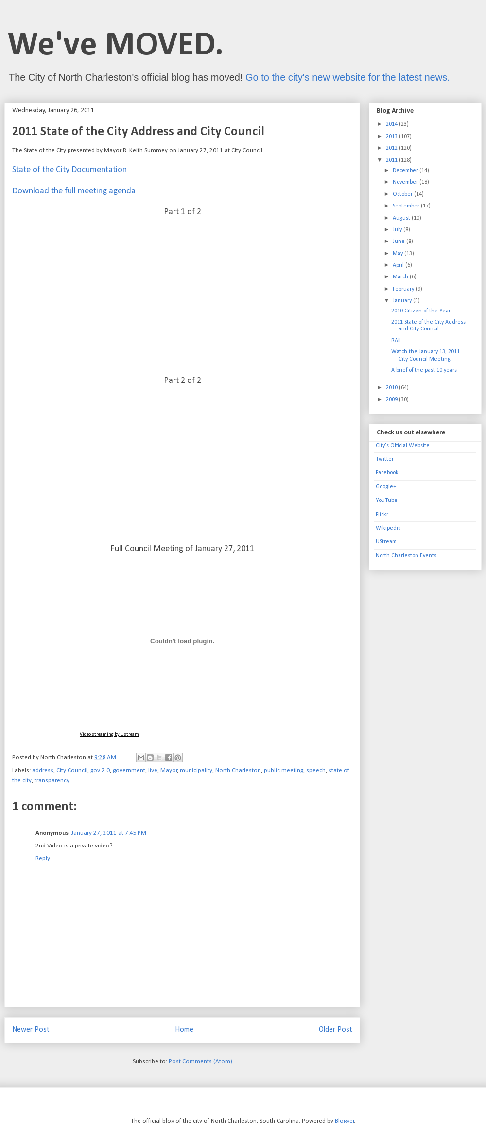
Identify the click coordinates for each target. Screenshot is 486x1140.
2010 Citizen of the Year (421, 311)
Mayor (168, 770)
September (407, 206)
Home (184, 1030)
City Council (71, 770)
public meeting (283, 770)
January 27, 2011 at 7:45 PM (108, 833)
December (406, 170)
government (129, 770)
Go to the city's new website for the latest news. (347, 77)
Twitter (385, 459)
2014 (392, 124)
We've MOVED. (116, 46)
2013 (392, 136)
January (403, 301)
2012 (392, 148)
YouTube (387, 500)
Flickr (382, 515)
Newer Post (31, 1030)
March (401, 277)
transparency (52, 780)
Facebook (387, 473)
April (399, 265)
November (406, 182)
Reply (42, 858)
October (403, 194)
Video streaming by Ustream (109, 734)
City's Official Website (403, 446)
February (404, 289)
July (398, 230)
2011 (392, 160)
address (42, 770)
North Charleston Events (406, 556)
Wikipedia (388, 528)
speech (316, 770)
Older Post (335, 1030)
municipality (196, 770)
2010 (392, 388)
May (398, 254)
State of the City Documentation (69, 169)
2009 (392, 400)
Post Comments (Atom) (200, 1061)
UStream (386, 542)
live (152, 770)
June (399, 241)
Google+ (386, 487)
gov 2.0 (100, 770)
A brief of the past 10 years (424, 370)
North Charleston (238, 770)
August (402, 218)
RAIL (396, 341)
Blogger (344, 1121)
